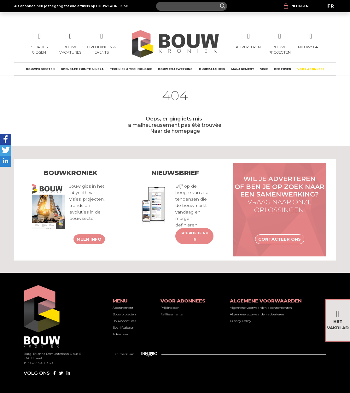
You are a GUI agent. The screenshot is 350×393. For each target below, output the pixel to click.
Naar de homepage (175, 131)
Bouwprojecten (40, 69)
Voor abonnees (310, 69)
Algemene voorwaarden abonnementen (261, 307)
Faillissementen (172, 314)
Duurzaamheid (212, 69)
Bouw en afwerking (175, 69)
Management (242, 69)
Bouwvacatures (124, 321)
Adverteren (121, 334)
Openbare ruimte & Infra (82, 69)
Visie (264, 69)
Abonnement (123, 307)
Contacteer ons (279, 239)
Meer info (89, 239)
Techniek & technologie (131, 69)
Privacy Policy (240, 321)
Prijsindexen (169, 307)
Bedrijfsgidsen (123, 327)
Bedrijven (282, 69)
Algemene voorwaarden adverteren (257, 314)
